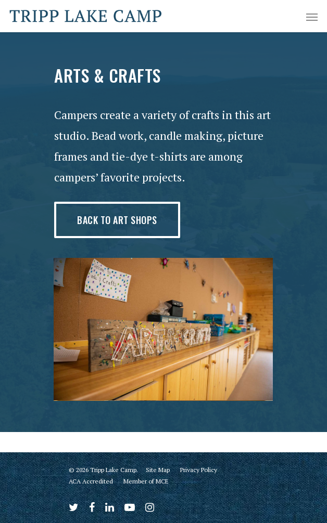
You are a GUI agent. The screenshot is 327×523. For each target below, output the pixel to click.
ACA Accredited (91, 481)
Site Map (158, 470)
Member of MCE (146, 481)
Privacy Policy (198, 470)
